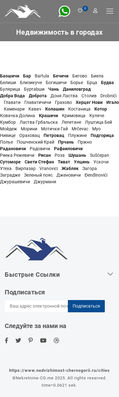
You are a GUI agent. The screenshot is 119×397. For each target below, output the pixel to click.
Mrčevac (80, 128)
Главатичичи (37, 102)
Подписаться (86, 306)
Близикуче (31, 82)
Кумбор (8, 122)
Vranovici (48, 168)
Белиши (8, 82)
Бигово (79, 75)
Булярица (10, 89)
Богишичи (56, 82)
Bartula (42, 75)
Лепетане (71, 122)
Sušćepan (99, 155)
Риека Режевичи (17, 155)
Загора (89, 168)
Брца (92, 82)
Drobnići (108, 95)
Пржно (85, 142)
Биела (97, 75)
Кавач (34, 108)
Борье (76, 82)
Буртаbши (34, 89)
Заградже (10, 175)
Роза (60, 155)
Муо (96, 128)
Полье (6, 142)
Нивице (7, 135)
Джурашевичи (15, 181)
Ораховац (29, 135)
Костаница (79, 108)
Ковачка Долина (17, 115)
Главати (12, 102)
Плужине (77, 135)
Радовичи (40, 148)
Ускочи (101, 161)
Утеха (6, 168)
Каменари (14, 108)
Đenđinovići (96, 175)
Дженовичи (69, 175)
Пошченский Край (35, 142)
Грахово (63, 102)
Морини (29, 128)
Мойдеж (8, 128)
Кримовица (74, 115)
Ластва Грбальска (39, 122)
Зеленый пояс (38, 175)
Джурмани (45, 181)
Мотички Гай (54, 128)
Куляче (96, 115)
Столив (89, 95)
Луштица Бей (98, 122)
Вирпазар (25, 168)
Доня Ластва (64, 95)
